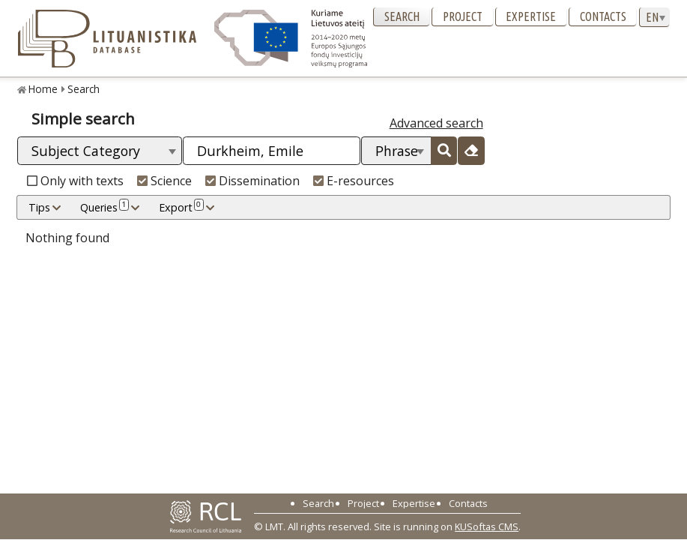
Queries (104, 207)
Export (181, 207)
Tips (39, 207)
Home (43, 89)
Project (462, 16)
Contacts (603, 16)
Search (402, 16)
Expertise (531, 16)
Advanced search (436, 123)
